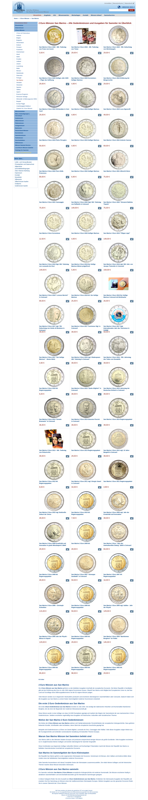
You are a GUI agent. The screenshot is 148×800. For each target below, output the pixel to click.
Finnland (18, 47)
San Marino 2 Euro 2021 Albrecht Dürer (116, 171)
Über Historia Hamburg (22, 171)
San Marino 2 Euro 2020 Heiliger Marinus (85, 233)
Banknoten (18, 128)
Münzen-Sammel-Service (22, 145)
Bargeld (18, 101)
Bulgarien (19, 40)
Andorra (120, 756)
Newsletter (18, 177)
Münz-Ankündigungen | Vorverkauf (22, 114)
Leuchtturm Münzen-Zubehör (24, 147)
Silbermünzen (19, 120)
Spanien (18, 87)
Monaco (103, 756)
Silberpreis (18, 179)
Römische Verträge (21, 96)
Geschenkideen (20, 140)
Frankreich (19, 49)
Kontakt (17, 175)
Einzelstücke (19, 25)
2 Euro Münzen (24, 18)
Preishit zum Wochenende (23, 152)
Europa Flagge (20, 103)
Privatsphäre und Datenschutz (24, 164)
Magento (81, 798)
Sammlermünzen (20, 135)
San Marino (19, 80)
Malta (18, 68)
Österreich (19, 75)
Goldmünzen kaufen (21, 186)
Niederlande (19, 73)
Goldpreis (18, 183)
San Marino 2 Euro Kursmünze (49, 233)
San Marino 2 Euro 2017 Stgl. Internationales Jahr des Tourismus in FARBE (116, 328)
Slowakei (19, 82)
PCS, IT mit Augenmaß (76, 796)
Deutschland (20, 42)
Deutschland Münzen (21, 130)
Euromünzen (19, 133)
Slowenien (19, 85)
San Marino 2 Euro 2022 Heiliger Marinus (85, 171)
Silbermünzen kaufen (21, 181)
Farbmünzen (19, 138)
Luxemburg (19, 66)
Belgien (18, 38)
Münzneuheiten (20, 111)
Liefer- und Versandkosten (23, 162)
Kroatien (18, 59)
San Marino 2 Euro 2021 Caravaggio (51, 202)
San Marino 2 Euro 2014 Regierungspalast (117, 419)
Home (16, 18)
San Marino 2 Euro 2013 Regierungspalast (85, 450)
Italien (18, 56)
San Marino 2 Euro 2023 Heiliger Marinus (85, 140)
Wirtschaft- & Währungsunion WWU (26, 99)
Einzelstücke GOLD (21, 23)
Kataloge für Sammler (22, 150)
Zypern (18, 92)
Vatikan (112, 756)
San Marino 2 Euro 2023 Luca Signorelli (116, 109)
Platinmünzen (19, 123)
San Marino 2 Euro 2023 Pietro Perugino (53, 140)
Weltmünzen (19, 143)
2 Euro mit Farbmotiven (23, 33)
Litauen (18, 64)
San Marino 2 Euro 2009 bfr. (80, 543)
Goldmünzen (19, 118)
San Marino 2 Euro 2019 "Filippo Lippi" (116, 233)
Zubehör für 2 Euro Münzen (24, 108)
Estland (18, 45)
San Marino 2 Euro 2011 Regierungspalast (117, 481)
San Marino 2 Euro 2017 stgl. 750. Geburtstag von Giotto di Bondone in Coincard (52, 328)
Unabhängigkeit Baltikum (23, 106)
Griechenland (20, 52)
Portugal (18, 78)
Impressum (18, 173)
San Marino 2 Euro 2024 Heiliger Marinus (85, 109)
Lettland (18, 61)
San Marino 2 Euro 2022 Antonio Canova (117, 140)
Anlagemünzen (19, 125)
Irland (18, 54)
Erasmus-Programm (22, 94)
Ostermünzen (19, 28)
